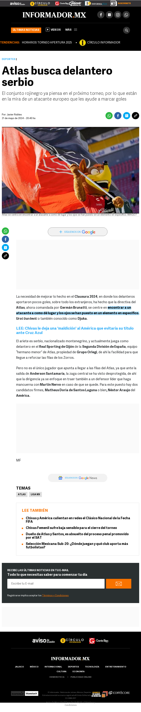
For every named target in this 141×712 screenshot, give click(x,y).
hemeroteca (56, 677)
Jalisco (19, 667)
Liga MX (35, 495)
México (34, 667)
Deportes (8, 59)
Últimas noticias (26, 30)
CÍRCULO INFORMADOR (103, 42)
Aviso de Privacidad (55, 703)
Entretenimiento (115, 667)
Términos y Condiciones (55, 595)
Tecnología (92, 667)
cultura (61, 672)
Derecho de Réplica (75, 703)
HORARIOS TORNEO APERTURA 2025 (47, 42)
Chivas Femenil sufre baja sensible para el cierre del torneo (71, 528)
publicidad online (81, 677)
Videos (53, 29)
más (71, 30)
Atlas (22, 495)
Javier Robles (14, 115)
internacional (53, 667)
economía (79, 672)
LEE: (20, 329)
